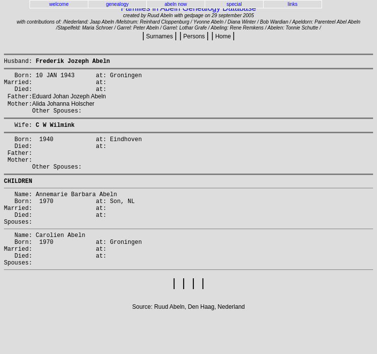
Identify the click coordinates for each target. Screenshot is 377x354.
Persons (194, 36)
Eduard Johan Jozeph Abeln (69, 103)
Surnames (159, 36)
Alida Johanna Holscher (63, 111)
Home (223, 36)
